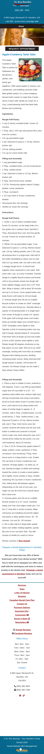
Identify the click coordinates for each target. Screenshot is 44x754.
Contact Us (22, 604)
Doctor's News (22, 619)
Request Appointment (22, 49)
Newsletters (22, 622)
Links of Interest (22, 593)
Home (21, 26)
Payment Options (22, 607)
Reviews (22, 596)
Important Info (22, 611)
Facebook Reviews (23, 633)
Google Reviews (23, 630)
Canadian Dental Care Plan (21, 600)
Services (22, 585)
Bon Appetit (24, 541)
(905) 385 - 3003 (22, 10)
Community (22, 615)
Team (22, 589)
